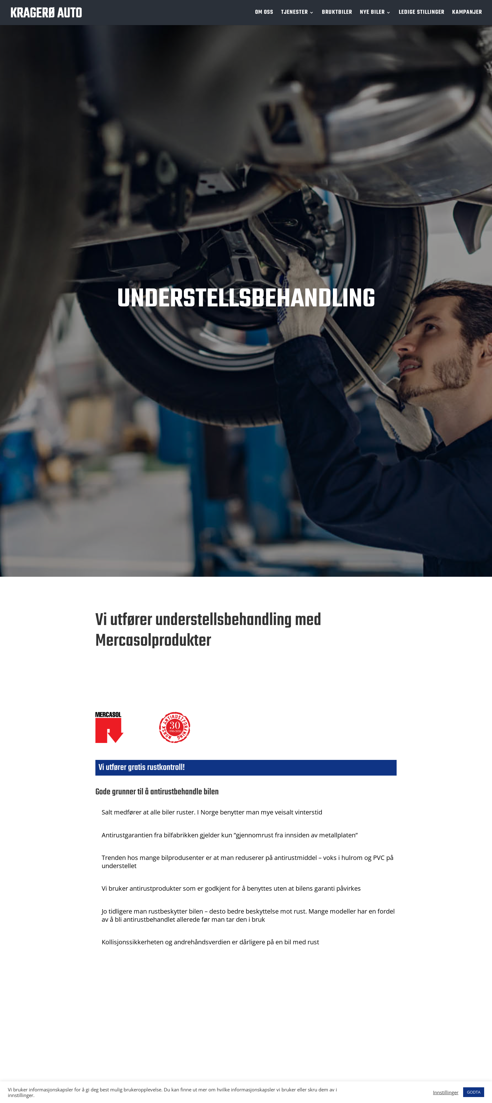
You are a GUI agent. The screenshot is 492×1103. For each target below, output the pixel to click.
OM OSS (264, 13)
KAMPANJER (467, 13)
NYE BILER (372, 13)
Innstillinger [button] (445, 1092)
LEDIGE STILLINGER (421, 13)
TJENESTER (294, 13)
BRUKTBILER (337, 13)
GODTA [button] (473, 1092)
